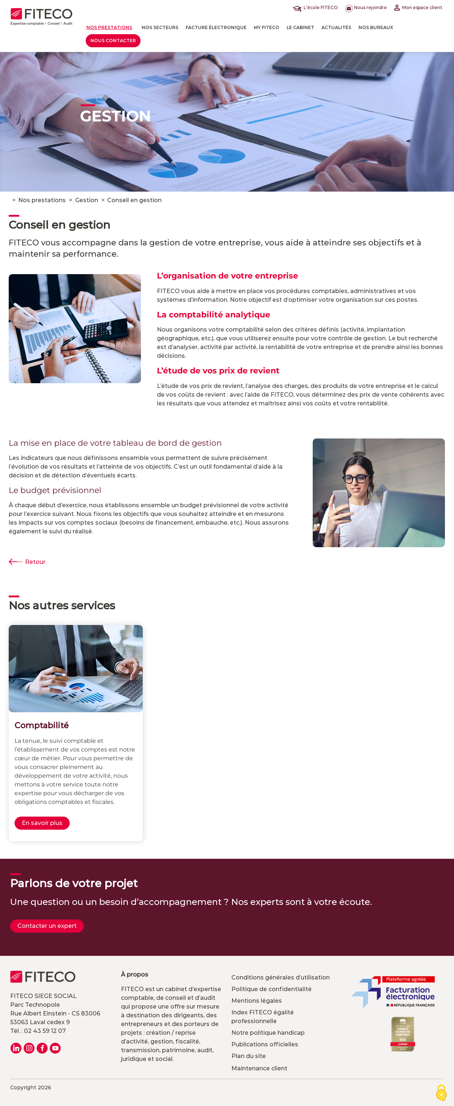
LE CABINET (300, 27)
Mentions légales (256, 1000)
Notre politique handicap (268, 1032)
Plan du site (248, 1056)
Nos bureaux (375, 27)
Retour (35, 561)
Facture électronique (216, 27)
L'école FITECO (317, 7)
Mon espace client (418, 7)
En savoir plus (42, 823)
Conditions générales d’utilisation (280, 977)
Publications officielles (264, 1044)
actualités (336, 27)
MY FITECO (266, 27)
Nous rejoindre (366, 7)
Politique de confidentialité (271, 989)
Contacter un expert (47, 925)
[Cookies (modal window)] (441, 1093)
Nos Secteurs (160, 27)
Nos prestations (109, 27)
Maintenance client (259, 1068)
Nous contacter (113, 40)
